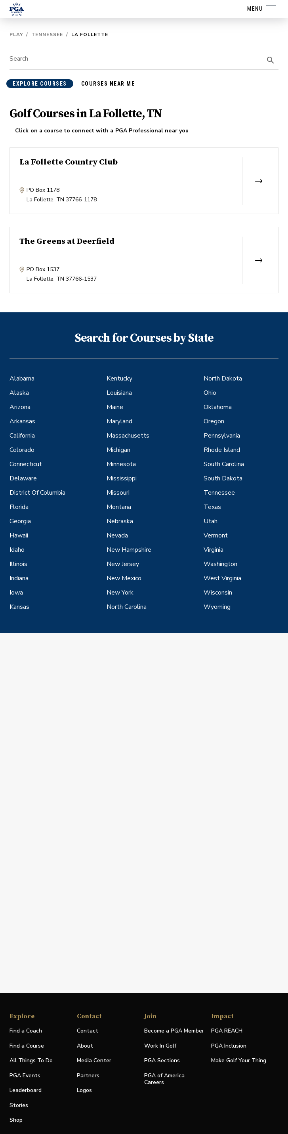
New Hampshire (129, 549)
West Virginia (222, 578)
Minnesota (121, 464)
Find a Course (27, 1046)
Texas (212, 507)
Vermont (216, 535)
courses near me (108, 83)
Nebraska (120, 521)
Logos (84, 1090)
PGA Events (25, 1075)
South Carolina (224, 464)
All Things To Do (31, 1060)
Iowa (16, 592)
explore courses (40, 83)
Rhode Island (222, 450)
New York (120, 592)
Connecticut (26, 464)
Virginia (213, 549)
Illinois (18, 564)
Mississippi (122, 478)
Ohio (210, 392)
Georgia (20, 521)
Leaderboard (26, 1090)
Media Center (94, 1061)
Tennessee (47, 34)
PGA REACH (226, 1031)
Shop (16, 1120)
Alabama (22, 378)
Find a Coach (26, 1031)
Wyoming (217, 606)
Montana (119, 507)
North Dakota (223, 378)
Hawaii (19, 535)
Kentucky (119, 378)
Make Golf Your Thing (238, 1061)
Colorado (22, 450)
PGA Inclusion (228, 1046)
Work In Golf (160, 1046)
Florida (19, 507)
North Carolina (127, 606)
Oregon (214, 421)
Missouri (118, 492)
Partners (88, 1075)
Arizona (20, 407)
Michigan (118, 450)
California (22, 435)
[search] (270, 60)
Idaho (17, 549)
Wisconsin (218, 592)
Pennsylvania (222, 435)
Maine (115, 407)
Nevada (117, 535)
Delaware (23, 478)
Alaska (19, 392)
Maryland (119, 421)
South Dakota (223, 478)
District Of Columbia (37, 492)
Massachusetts (128, 435)
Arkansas (22, 421)
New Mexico (124, 578)
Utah (210, 521)
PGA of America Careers (164, 1079)
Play (16, 34)
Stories (19, 1105)
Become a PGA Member (174, 1031)
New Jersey (123, 564)
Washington (220, 564)
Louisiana (119, 392)
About (85, 1046)
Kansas (19, 606)
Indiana (19, 578)
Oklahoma (218, 407)
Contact (87, 1031)
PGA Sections (162, 1060)
